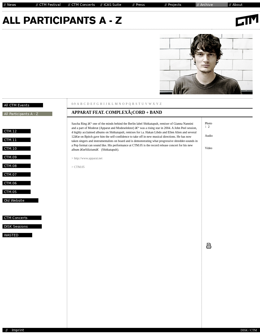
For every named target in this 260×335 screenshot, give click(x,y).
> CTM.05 (78, 167)
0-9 (74, 103)
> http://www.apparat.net (87, 158)
